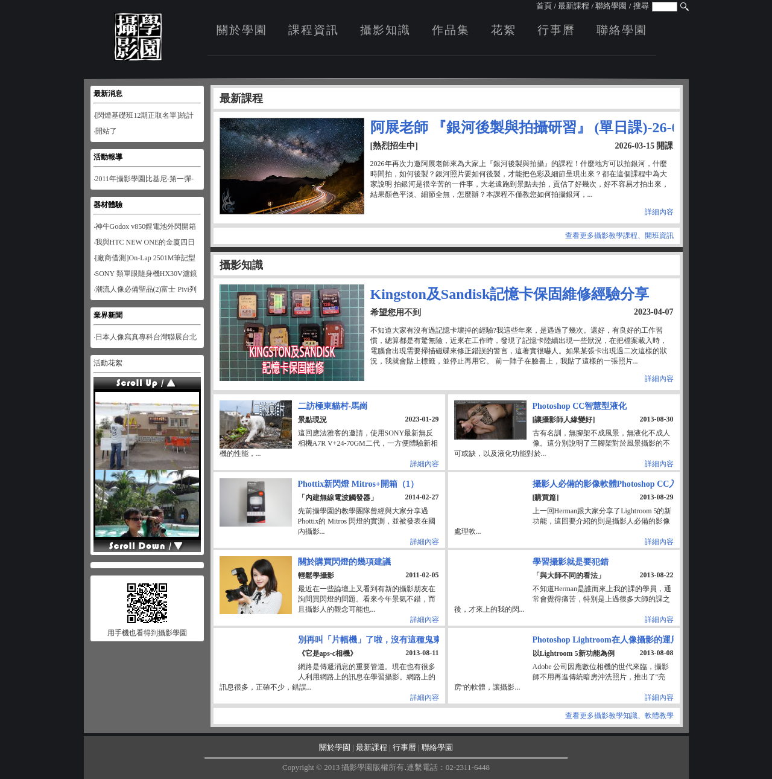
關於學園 (242, 30)
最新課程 (573, 5)
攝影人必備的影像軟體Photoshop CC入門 (609, 484)
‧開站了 (105, 131)
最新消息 (107, 93)
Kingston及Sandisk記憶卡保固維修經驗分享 (510, 294)
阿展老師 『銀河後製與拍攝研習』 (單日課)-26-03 (528, 127)
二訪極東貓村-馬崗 (333, 406)
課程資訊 (313, 30)
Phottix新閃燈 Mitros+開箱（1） (358, 484)
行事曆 (556, 30)
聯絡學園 (611, 5)
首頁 (544, 5)
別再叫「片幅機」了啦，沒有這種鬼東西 (374, 639)
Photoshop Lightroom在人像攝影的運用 (606, 639)
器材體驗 (107, 204)
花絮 (503, 30)
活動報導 (107, 157)
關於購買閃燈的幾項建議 (344, 561)
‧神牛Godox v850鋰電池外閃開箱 (145, 226)
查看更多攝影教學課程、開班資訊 (619, 235)
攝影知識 (385, 30)
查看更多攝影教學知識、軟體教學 (619, 715)
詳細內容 (659, 212)
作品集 (451, 30)
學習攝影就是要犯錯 (571, 561)
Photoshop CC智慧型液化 (580, 406)
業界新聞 (107, 315)
